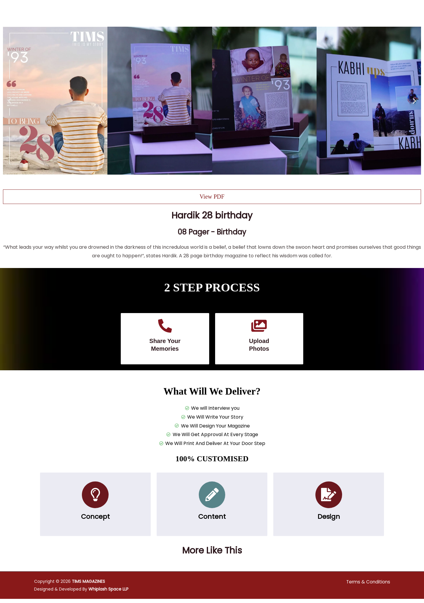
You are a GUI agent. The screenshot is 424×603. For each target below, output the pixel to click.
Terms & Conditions (367, 586)
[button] (9, 100)
